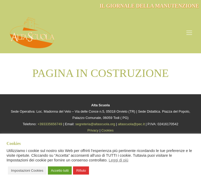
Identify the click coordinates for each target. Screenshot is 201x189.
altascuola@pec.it (131, 124)
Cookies (107, 130)
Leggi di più (118, 160)
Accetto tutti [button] (60, 170)
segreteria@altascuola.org (95, 124)
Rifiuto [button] (81, 170)
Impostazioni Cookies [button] (27, 170)
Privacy (93, 130)
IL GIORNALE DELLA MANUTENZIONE (149, 6)
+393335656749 (49, 124)
